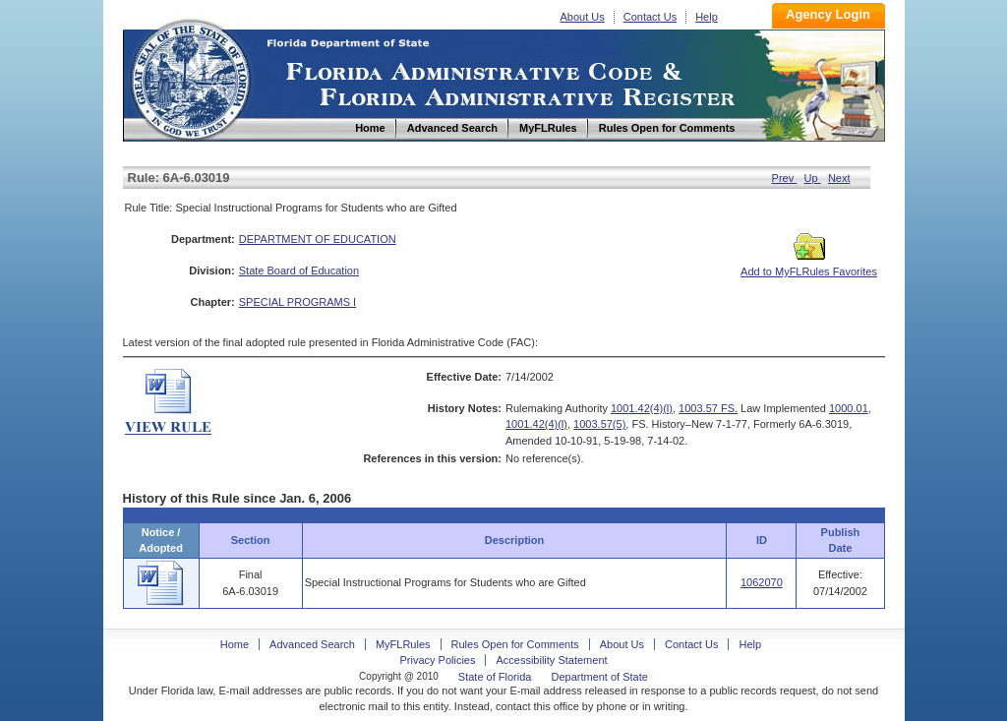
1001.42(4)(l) (642, 408)
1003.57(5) (599, 424)
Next (839, 178)
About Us (583, 17)
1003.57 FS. (708, 408)
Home (190, 77)
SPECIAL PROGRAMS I (297, 302)
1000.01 (848, 408)
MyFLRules (403, 644)
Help (706, 17)
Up (812, 178)
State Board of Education (299, 270)
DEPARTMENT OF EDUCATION (317, 239)
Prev (785, 178)
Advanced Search (312, 644)
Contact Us (650, 17)
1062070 (761, 582)
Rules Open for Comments (515, 644)
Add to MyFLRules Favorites (808, 265)
